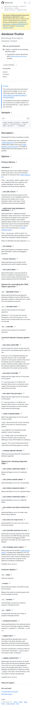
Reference (23, 6)
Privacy (21, 702)
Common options (9, 569)
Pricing (3, 704)
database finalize (21, 10)
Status (25, 702)
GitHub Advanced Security (18, 56)
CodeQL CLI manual (9, 10)
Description (8, 132)
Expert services (11, 704)
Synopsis (6, 112)
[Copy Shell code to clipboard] (28, 118)
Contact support (6, 694)
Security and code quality (11, 6)
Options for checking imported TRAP (14, 462)
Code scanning (8, 8)
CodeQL (16, 8)
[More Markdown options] (16, 65)
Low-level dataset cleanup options (15, 338)
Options (6, 156)
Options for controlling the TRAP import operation (14, 285)
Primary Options (9, 162)
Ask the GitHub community (9, 691)
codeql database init (7, 142)
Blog (17, 704)
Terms (15, 702)
